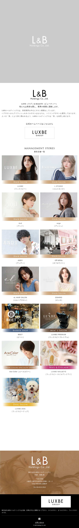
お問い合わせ (39, 522)
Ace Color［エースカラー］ (20, 372)
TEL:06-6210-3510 (39, 487)
